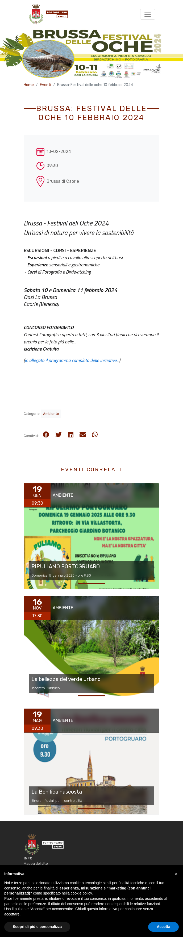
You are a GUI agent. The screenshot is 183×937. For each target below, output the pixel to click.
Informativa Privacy (40, 869)
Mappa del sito (36, 863)
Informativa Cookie (39, 874)
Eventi (45, 85)
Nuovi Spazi (149, 930)
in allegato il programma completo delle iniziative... (72, 360)
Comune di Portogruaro (77, 916)
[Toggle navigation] (147, 14)
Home (29, 85)
